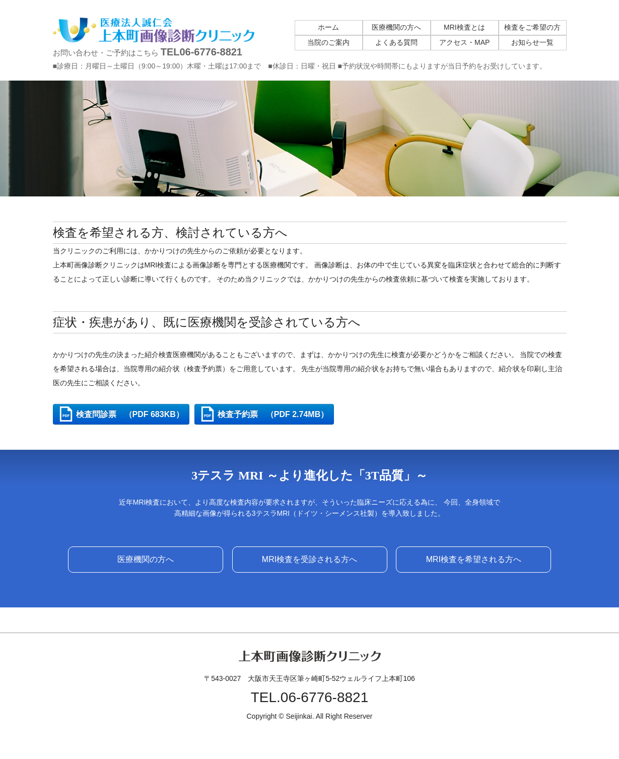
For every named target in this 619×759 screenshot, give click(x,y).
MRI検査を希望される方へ (473, 559)
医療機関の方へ (145, 559)
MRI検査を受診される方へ (309, 559)
